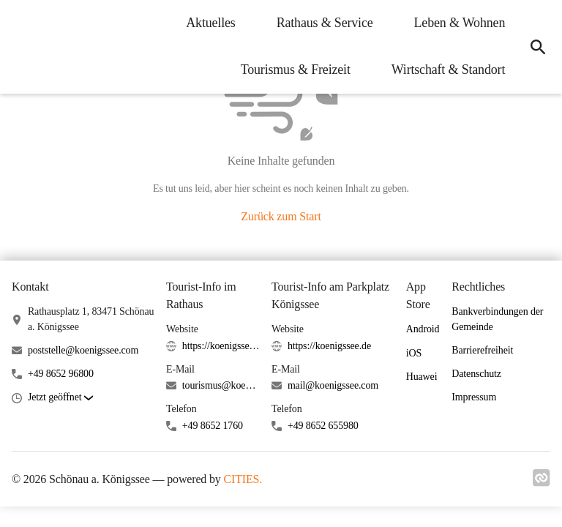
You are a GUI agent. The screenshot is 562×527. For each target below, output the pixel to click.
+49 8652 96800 (61, 373)
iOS (414, 353)
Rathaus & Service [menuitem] (322, 22)
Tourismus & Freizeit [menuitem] (293, 69)
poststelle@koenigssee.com (83, 350)
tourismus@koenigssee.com (221, 385)
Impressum (474, 397)
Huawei (422, 376)
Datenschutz (476, 373)
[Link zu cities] (541, 482)
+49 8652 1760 (212, 425)
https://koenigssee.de (221, 345)
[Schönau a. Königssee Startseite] (22, 47)
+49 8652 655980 (323, 425)
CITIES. (243, 479)
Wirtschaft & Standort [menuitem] (446, 69)
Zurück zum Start (281, 216)
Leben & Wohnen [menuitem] (457, 22)
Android (423, 329)
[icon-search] (537, 47)
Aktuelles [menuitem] (208, 22)
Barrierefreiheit (482, 350)
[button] (60, 397)
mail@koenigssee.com (333, 385)
